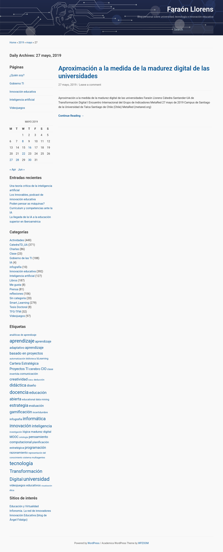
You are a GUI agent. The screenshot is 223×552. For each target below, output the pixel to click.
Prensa (14, 289)
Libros (13, 280)
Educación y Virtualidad (24, 506)
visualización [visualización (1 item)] (46, 486)
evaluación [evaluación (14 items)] (36, 405)
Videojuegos (17, 108)
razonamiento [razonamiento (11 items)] (19, 452)
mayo (29, 42)
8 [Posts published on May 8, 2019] (23, 141)
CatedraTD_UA (19, 244)
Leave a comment (90, 84)
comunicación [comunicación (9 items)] (29, 373)
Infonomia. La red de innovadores (30, 510)
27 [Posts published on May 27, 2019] (11, 160)
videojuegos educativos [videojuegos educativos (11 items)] (25, 485)
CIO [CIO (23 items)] (43, 369)
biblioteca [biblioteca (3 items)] (31, 358)
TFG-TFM (15, 311)
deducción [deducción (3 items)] (39, 379)
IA (11, 262)
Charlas (14, 249)
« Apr (13, 169)
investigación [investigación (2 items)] (16, 432)
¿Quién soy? (17, 75)
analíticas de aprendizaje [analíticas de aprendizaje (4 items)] (23, 334)
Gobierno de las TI (21, 258)
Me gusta (15, 284)
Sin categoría (18, 298)
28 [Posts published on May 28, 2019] (17, 160)
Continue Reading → (71, 115)
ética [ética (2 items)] (12, 490)
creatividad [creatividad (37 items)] (19, 379)
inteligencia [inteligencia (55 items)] (42, 426)
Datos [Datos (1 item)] (30, 380)
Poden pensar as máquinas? (27, 203)
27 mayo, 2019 (67, 84)
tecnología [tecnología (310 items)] (21, 463)
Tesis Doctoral (18, 307)
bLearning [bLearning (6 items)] (42, 358)
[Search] (190, 29)
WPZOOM (143, 543)
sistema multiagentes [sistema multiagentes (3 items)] (34, 457)
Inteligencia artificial (22, 99)
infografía (15, 267)
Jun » (21, 169)
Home (13, 42)
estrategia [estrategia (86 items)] (19, 405)
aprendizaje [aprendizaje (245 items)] (22, 341)
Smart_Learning (19, 302)
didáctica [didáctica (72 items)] (18, 385)
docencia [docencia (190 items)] (19, 392)
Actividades (17, 240)
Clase (13, 253)
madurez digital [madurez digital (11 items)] (41, 431)
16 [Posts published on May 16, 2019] (29, 147)
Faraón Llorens (190, 9)
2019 (21, 42)
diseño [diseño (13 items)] (31, 385)
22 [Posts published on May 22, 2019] (23, 153)
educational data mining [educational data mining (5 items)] (35, 399)
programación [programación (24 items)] (35, 448)
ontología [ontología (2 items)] (23, 437)
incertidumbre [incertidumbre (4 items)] (40, 412)
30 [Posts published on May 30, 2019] (29, 160)
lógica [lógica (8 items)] (26, 431)
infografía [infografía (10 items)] (16, 419)
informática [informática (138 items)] (34, 418)
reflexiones (16, 293)
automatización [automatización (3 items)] (17, 358)
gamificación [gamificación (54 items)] (21, 412)
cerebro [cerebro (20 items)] (34, 369)
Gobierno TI (17, 83)
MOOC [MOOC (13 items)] (14, 437)
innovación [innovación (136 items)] (20, 425)
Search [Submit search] (209, 29)
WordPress (93, 543)
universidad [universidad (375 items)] (36, 479)
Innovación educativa (23, 91)
